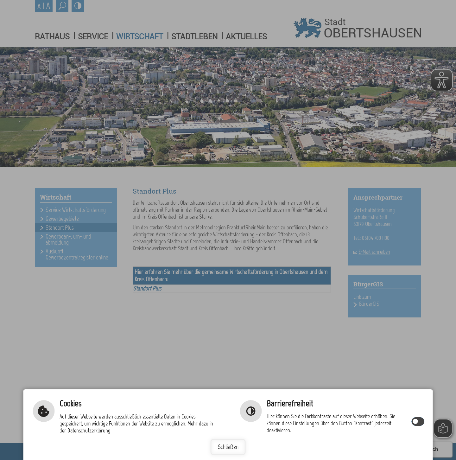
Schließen (228, 446)
